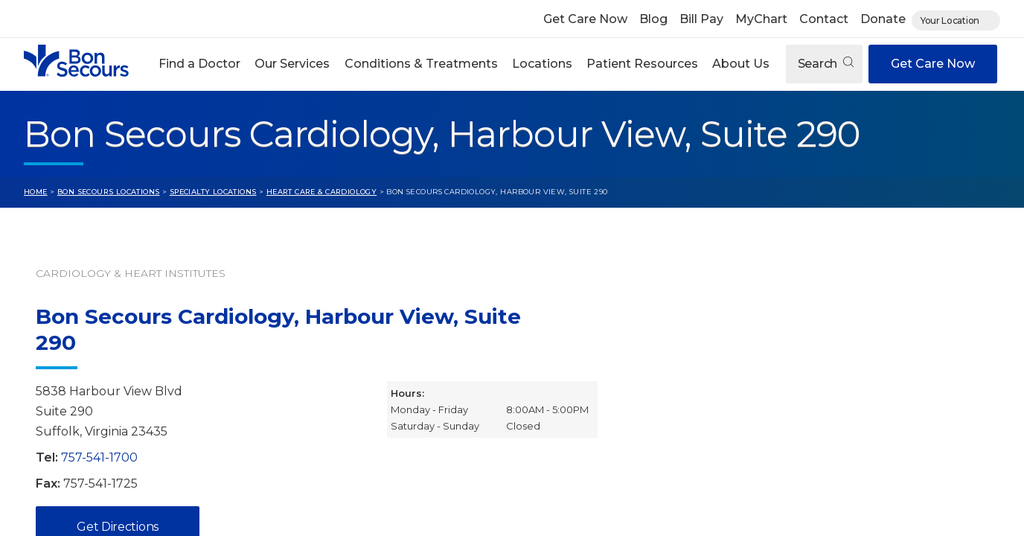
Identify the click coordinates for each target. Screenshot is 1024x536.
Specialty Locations (213, 192)
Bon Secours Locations (108, 192)
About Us (740, 64)
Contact (823, 19)
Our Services (292, 64)
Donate (883, 19)
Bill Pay (701, 19)
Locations (542, 64)
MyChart (761, 19)
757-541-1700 (99, 457)
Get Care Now (585, 19)
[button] (200, 64)
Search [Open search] (826, 64)
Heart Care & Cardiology (321, 192)
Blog (653, 19)
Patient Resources (642, 64)
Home (36, 192)
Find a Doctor (199, 64)
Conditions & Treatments (421, 64)
